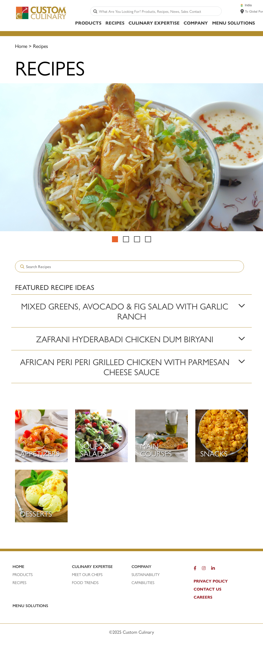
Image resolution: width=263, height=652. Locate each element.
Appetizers (40, 453)
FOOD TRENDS (85, 582)
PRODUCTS (23, 574)
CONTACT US (207, 589)
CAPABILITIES (143, 582)
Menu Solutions (233, 23)
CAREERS (203, 597)
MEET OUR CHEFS (87, 574)
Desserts (36, 513)
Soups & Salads (94, 449)
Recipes (114, 23)
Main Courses (156, 449)
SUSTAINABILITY (146, 574)
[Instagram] (204, 569)
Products (88, 23)
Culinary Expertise (154, 23)
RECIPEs (19, 582)
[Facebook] (195, 569)
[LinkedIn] (213, 569)
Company (196, 23)
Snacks (214, 453)
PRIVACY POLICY (211, 581)
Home (21, 45)
